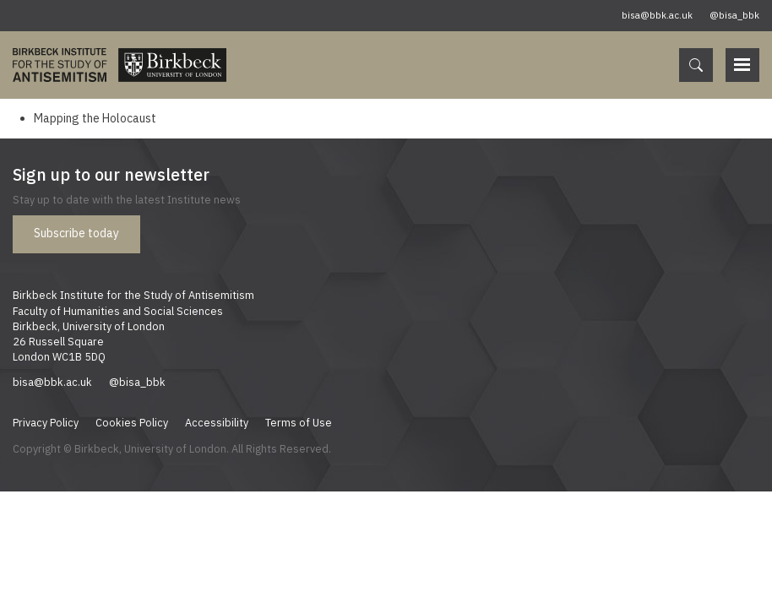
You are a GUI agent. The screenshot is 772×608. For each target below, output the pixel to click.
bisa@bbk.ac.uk (657, 15)
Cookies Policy (131, 422)
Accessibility (216, 422)
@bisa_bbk (734, 15)
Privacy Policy (46, 422)
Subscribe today (76, 233)
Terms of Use (298, 422)
